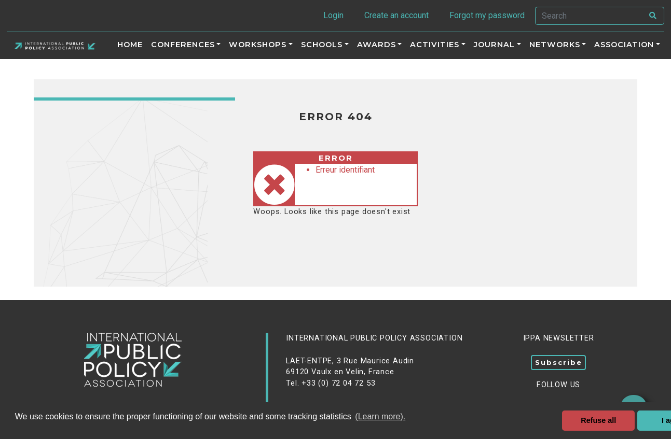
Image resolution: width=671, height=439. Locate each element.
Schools (322, 44)
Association (624, 44)
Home (130, 44)
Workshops (257, 44)
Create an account (396, 15)
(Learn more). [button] (380, 416)
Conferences (183, 44)
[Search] (589, 16)
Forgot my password (487, 15)
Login (333, 15)
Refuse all (598, 420)
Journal (494, 44)
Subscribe (558, 362)
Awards (376, 44)
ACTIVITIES (434, 44)
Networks (554, 44)
